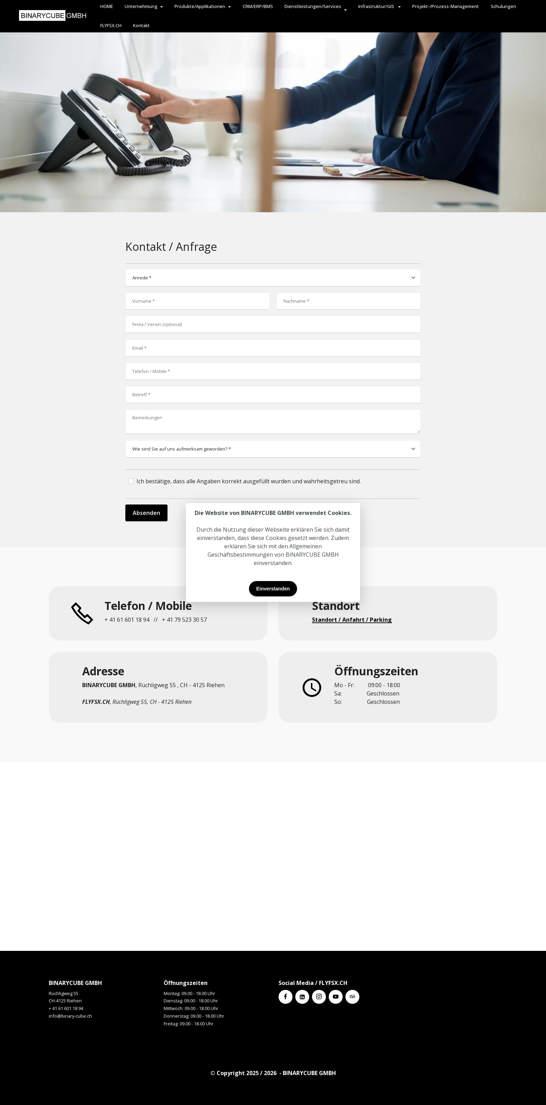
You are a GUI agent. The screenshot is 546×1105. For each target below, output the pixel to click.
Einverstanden (273, 588)
